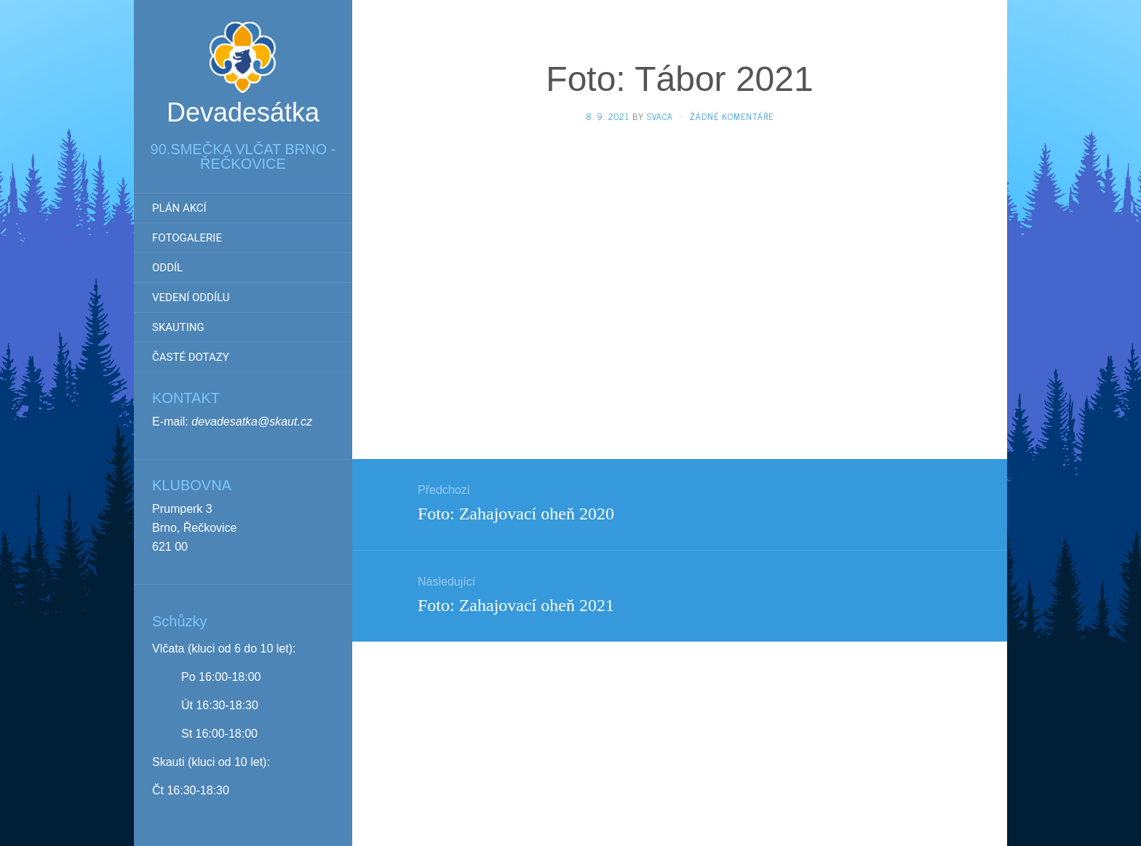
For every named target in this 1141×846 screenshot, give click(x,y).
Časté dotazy (190, 357)
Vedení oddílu (190, 297)
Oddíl (167, 267)
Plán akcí (179, 208)
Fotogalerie (187, 237)
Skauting (178, 327)
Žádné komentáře (732, 116)
